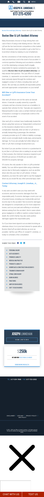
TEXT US (33, 494)
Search (24, 1)
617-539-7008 (16, 379)
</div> (15, 488)
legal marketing (21, 431)
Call (13, 1)
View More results (22, 364)
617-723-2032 (31, 379)
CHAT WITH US (11, 494)
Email (19, 1)
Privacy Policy (31, 416)
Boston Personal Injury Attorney (11, 30)
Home (8, 1)
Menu (33, 2)
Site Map (20, 416)
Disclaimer (11, 416)
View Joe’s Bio (22, 339)
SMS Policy (22, 417)
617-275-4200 (22, 14)
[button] (18, 371)
